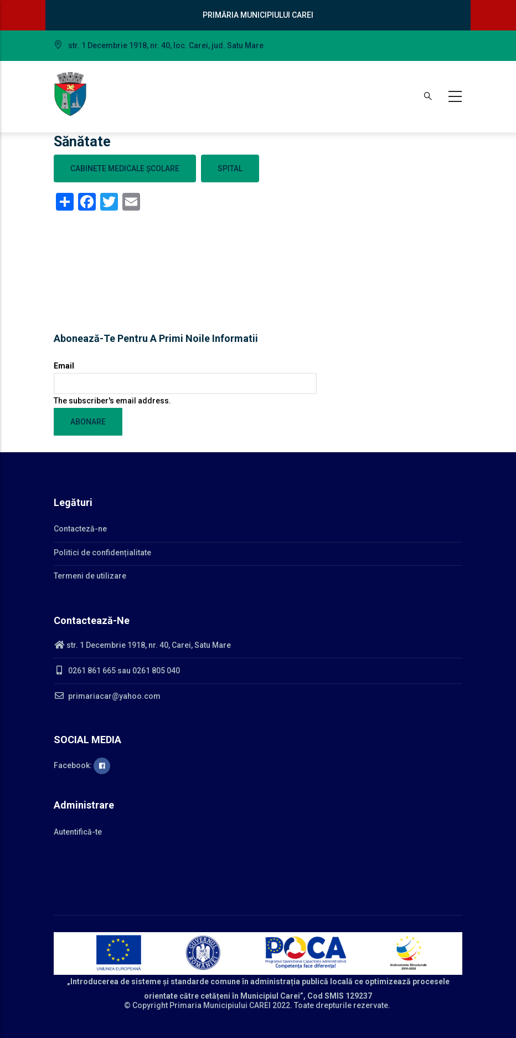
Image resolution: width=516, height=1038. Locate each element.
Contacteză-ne (80, 528)
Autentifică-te (78, 831)
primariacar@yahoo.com (107, 696)
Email (64, 365)
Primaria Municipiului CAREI (220, 1005)
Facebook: (82, 765)
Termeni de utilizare (90, 575)
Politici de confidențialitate (102, 552)
